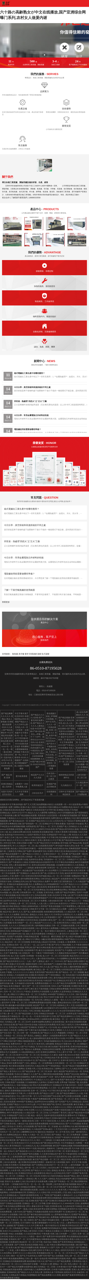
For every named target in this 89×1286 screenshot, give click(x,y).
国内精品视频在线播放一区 (22, 1000)
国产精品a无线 (75, 843)
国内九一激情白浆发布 (24, 1121)
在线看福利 (13, 1242)
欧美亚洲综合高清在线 (32, 980)
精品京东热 (66, 1159)
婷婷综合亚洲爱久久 (17, 997)
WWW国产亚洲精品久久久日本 (61, 994)
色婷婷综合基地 (35, 859)
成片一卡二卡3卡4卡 (54, 961)
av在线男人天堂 (7, 876)
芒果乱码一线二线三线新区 (22, 1220)
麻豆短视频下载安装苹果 (58, 1046)
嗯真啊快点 (70, 898)
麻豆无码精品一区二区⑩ (45, 1267)
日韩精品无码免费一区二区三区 (52, 1013)
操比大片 (48, 914)
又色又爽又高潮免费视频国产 (35, 898)
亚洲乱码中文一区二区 (75, 1212)
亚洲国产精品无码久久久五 (40, 821)
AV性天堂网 (29, 1110)
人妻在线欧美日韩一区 (57, 901)
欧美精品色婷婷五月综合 (74, 851)
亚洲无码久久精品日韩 (34, 1066)
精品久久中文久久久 (15, 840)
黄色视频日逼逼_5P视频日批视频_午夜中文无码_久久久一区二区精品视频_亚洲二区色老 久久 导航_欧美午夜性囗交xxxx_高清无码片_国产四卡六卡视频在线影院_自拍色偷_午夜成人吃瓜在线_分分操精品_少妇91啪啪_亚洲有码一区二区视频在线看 (51, 741)
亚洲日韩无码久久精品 (66, 923)
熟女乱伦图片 (57, 947)
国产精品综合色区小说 (18, 1201)
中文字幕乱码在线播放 (64, 862)
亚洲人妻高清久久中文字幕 (49, 840)
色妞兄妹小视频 (50, 1242)
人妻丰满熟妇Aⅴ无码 (23, 1250)
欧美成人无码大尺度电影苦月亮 (72, 1170)
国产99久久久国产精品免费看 (58, 1261)
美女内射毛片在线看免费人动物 (39, 1181)
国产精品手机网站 (67, 892)
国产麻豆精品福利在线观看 (38, 1214)
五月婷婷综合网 (66, 870)
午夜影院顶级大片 (66, 1110)
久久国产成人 (36, 1074)
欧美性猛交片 (37, 785)
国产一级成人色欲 (25, 1209)
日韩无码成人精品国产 (50, 879)
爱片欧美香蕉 (21, 776)
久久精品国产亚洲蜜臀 (77, 1129)
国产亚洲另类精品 (65, 1242)
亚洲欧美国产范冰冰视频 (10, 939)
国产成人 (4, 989)
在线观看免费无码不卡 (59, 1035)
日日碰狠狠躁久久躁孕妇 (35, 1082)
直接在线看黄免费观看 (38, 1124)
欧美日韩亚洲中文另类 (46, 1016)
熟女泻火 (12, 1046)
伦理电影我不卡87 (54, 835)
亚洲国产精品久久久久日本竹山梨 (21, 1104)
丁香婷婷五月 (19, 1137)
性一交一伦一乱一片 (27, 1016)
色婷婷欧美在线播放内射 (42, 832)
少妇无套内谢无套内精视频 (64, 1184)
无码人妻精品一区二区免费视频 (38, 1063)
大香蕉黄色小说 (78, 1261)
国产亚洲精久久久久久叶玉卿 (26, 1225)
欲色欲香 (43, 1258)
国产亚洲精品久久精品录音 (27, 873)
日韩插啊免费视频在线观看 (39, 1002)
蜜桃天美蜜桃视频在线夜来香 (17, 1091)
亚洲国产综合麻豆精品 (20, 1129)
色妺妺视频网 (82, 1121)
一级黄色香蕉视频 (44, 848)
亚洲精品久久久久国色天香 (38, 1192)
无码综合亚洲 (9, 1024)
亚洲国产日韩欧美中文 (18, 1038)
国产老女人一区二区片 (46, 826)
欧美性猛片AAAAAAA (14, 835)
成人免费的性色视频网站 (19, 1077)
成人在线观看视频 (44, 1146)
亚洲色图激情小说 (34, 997)
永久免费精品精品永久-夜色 (15, 1135)
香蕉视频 (81, 1217)
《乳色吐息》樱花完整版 (50, 936)
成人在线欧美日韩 (65, 1027)
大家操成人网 (31, 1179)
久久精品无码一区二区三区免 (35, 1113)
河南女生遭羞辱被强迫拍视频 (62, 1245)
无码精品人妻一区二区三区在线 (22, 903)
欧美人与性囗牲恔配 (31, 1011)
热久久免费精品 (35, 884)
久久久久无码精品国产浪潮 (46, 1110)
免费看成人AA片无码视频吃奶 (61, 813)
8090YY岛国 (31, 1148)
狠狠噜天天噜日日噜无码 (22, 1118)
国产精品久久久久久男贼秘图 (52, 1033)
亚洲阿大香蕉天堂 (55, 851)
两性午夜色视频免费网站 (13, 1258)
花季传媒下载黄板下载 (69, 1082)
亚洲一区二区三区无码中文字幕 (73, 997)
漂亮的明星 (8, 967)
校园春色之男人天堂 (65, 1005)
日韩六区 (22, 1214)
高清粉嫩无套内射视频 (68, 837)
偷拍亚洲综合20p (60, 848)
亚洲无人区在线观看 (25, 1126)
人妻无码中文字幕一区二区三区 (13, 1002)
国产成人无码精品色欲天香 (47, 1057)
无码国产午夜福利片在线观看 (66, 1137)
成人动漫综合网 (15, 832)
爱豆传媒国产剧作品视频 (27, 1154)
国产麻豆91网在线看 (42, 947)
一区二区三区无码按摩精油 (33, 890)
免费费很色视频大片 (43, 983)
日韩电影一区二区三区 (34, 857)
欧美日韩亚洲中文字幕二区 (53, 1151)
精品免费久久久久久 (50, 1011)
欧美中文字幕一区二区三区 (27, 1055)
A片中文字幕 (78, 950)
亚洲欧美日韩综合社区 (69, 1225)
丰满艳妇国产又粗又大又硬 (18, 1115)
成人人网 (67, 835)
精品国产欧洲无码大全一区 (70, 1071)
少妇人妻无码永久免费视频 (46, 928)
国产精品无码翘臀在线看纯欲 (20, 1267)
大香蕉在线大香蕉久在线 (68, 1239)
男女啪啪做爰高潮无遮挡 (39, 818)
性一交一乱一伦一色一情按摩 (39, 1184)
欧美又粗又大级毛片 (65, 1024)
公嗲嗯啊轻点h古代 (28, 1132)
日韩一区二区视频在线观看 (62, 925)
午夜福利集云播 (9, 815)
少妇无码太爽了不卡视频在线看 (60, 1168)
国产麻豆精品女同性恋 (50, 1143)
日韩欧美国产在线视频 (14, 1082)
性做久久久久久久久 (17, 1236)
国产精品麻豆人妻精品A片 (61, 1195)
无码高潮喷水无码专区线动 (26, 920)
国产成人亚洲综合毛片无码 (51, 873)
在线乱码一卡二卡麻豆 (31, 953)
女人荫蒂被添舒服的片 (60, 1214)
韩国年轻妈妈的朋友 (11, 1049)
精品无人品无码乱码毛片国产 (58, 1173)
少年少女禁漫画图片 (48, 917)
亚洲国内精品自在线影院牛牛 (41, 862)
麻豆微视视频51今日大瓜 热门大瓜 (50, 1223)
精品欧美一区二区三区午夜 (30, 1242)
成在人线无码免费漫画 (35, 934)
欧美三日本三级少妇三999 (16, 837)
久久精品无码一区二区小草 (75, 912)
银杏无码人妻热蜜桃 (45, 1044)
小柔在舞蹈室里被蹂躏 (67, 815)
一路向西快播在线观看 (28, 1190)
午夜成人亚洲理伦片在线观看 (36, 991)
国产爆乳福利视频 (80, 1000)
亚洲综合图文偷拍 (40, 1107)
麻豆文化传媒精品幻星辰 (19, 1198)
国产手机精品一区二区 (63, 1181)
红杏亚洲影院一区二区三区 (64, 1063)
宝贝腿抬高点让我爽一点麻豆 (61, 909)
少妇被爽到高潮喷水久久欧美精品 (70, 865)
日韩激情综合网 (11, 1168)
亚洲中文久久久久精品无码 (24, 1253)
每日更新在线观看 (16, 1066)
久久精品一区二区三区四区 (39, 1135)
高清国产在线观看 (14, 936)
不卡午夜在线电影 (56, 898)
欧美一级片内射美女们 (49, 1225)
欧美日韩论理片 (23, 895)
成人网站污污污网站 (30, 939)
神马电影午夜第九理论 (64, 846)
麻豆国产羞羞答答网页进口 (73, 1275)
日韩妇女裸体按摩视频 (58, 989)
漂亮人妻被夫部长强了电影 (37, 1206)
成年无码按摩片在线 (19, 859)
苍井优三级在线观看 (64, 1104)
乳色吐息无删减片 (22, 1074)
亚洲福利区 (11, 1272)
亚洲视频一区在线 (33, 956)
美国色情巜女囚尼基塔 (47, 815)
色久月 (70, 868)
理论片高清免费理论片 (42, 1085)
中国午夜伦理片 (77, 1088)
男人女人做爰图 (19, 1088)
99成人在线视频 (15, 1234)
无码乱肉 (12, 1027)
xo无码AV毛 (58, 821)
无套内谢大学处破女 (75, 824)
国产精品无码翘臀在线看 (27, 1247)
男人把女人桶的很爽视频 (70, 967)
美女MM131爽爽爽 (26, 1217)
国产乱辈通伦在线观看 (71, 1096)
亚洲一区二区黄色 (38, 1091)
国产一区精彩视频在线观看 (69, 917)
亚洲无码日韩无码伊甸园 (35, 876)
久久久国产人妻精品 (46, 1179)
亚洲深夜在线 (55, 1206)
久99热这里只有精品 (68, 928)
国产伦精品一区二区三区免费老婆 (66, 1135)
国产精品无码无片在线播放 (47, 843)
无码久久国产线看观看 (60, 986)
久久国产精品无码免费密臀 (64, 983)
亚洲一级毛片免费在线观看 (60, 1077)
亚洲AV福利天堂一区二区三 (64, 1118)
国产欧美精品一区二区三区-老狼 (65, 1099)
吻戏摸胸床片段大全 (35, 1261)
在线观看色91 (66, 879)
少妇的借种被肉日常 (17, 1192)
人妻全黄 (7, 1118)
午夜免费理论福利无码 (14, 857)
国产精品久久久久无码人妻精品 (44, 1170)
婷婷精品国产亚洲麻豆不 (21, 931)
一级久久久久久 (65, 1000)
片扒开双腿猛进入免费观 (71, 1143)
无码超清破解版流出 (52, 1041)
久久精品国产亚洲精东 (27, 1027)
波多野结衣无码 (10, 901)
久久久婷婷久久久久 (57, 1107)
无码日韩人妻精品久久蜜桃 (46, 1000)
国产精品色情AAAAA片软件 (73, 840)
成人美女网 (14, 892)
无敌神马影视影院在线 (28, 1195)
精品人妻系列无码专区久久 (66, 1250)
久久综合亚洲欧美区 (32, 1234)
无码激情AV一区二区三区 (54, 859)
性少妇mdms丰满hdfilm (71, 1041)
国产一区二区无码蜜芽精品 (28, 1239)
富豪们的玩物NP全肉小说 (14, 934)
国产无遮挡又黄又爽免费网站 (26, 967)
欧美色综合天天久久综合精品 (27, 1143)
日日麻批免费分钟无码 (62, 1140)
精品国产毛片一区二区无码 (44, 1005)
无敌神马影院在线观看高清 (54, 1115)
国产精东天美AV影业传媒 (26, 1024)
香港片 (8, 1181)
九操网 (22, 956)
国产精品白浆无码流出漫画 (66, 829)
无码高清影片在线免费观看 (76, 975)
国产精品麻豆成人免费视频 (46, 1217)
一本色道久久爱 (45, 1264)
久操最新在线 (46, 1019)
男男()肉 (28, 947)
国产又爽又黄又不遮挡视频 (36, 989)
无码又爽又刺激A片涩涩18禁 (12, 964)
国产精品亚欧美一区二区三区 (34, 1071)
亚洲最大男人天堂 (33, 1068)
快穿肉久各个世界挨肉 (53, 1272)
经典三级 (54, 1234)
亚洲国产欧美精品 (79, 1214)
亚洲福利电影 (25, 1165)
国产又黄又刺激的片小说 (73, 1187)
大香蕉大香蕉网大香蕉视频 (65, 832)
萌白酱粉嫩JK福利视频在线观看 (18, 1005)
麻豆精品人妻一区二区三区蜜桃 (46, 969)
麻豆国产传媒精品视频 (62, 1146)
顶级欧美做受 (31, 964)
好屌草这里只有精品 (75, 1013)
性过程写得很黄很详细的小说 (72, 1011)
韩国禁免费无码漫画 (56, 1258)
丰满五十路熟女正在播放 (48, 1231)
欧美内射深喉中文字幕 (12, 1093)
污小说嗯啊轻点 (63, 958)
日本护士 (56, 1060)
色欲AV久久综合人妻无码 (14, 1148)
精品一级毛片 (36, 1115)
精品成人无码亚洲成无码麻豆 (23, 848)
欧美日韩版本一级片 (17, 986)
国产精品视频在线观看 (27, 815)
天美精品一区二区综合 (13, 1035)
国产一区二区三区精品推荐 (64, 920)
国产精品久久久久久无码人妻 (30, 1272)
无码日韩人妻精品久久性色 (32, 914)
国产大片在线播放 (73, 1124)
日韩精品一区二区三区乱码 (28, 1176)
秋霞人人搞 (44, 1245)
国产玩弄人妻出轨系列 (37, 887)
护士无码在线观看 (38, 895)
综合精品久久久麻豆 (49, 1055)
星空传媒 (64, 843)
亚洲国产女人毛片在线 (47, 1027)
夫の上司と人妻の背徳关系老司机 (40, 958)
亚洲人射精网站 (81, 1203)
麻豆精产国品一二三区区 (73, 1220)
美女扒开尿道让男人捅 (78, 989)
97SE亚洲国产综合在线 (50, 1096)
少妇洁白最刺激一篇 (11, 1162)
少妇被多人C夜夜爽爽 (66, 942)
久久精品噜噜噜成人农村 (28, 1052)
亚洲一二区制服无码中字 (15, 1184)
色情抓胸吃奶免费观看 (53, 912)
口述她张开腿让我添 (63, 964)
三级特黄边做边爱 (63, 1148)
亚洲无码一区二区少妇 (56, 868)
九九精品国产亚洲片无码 (10, 890)
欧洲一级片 (53, 1071)
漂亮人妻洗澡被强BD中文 (20, 865)
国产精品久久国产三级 (49, 1093)
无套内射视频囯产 (69, 1049)
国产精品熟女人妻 (43, 1060)
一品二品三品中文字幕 (41, 945)
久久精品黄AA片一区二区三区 (82, 785)
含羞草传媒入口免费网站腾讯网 (37, 1269)
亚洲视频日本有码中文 (67, 1209)
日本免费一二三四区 (67, 1234)
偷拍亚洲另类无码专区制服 (75, 873)
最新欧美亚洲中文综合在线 (11, 950)
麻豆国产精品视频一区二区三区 (46, 1159)
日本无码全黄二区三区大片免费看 (32, 901)
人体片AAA (17, 1212)
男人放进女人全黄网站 (15, 1068)
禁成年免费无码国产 (15, 1063)
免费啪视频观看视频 (68, 1217)
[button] (42, 54)
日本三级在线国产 (45, 964)
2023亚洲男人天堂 (59, 1192)
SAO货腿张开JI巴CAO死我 (55, 1008)
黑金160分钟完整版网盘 (37, 1088)
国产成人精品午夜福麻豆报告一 (75, 936)
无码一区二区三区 (79, 887)
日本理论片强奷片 (16, 989)
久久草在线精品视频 (36, 837)
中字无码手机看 (23, 1099)
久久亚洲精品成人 (10, 1195)
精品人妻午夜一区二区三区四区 (32, 1168)
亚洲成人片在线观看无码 (17, 975)
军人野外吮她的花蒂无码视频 (57, 857)
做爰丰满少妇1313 (66, 1055)
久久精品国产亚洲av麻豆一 (43, 1129)
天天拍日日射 (41, 1046)
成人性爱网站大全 (66, 1126)
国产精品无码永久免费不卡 (40, 881)
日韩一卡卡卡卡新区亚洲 (45, 1121)
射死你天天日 (70, 1272)
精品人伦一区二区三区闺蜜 (58, 876)
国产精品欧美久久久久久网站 (28, 1151)
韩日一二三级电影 (26, 868)
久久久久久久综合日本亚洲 (11, 978)
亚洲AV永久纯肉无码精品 (52, 1176)
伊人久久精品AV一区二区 (23, 846)
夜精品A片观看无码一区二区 (67, 1044)
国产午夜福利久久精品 (18, 862)
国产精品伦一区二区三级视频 (71, 972)
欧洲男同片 (28, 1080)
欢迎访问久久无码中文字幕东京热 (73, 903)
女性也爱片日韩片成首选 (17, 909)
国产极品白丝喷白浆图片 (74, 961)
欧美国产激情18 (64, 1080)
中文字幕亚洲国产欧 (45, 1104)
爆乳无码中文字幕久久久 (43, 1250)
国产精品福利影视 (14, 1080)
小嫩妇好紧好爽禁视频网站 (51, 939)
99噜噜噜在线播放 (49, 1239)
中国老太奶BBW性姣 (29, 906)
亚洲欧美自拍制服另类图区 (33, 1162)
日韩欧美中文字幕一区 (38, 909)
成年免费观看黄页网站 (29, 879)
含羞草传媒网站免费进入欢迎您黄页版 (48, 1022)
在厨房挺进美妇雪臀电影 (71, 969)
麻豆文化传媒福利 (46, 950)
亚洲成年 (12, 1239)
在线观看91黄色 (45, 920)
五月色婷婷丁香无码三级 (59, 1113)
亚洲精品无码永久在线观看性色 (31, 1173)
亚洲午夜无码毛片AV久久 (71, 1060)
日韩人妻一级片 (31, 1258)
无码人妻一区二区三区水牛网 (49, 1187)
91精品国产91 (49, 980)
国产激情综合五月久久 (26, 1140)
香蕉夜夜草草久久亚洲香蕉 (59, 887)
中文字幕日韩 (52, 837)
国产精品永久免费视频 (30, 1049)
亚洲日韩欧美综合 (7, 1159)
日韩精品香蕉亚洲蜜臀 (51, 1049)
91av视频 (4, 892)
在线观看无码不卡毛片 (12, 1011)
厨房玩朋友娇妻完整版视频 (43, 865)
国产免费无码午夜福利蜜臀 (54, 1236)
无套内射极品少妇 (24, 1085)
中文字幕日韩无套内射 (56, 1091)
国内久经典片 (31, 840)
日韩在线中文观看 (30, 1264)
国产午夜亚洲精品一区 (54, 975)
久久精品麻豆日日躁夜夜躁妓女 (40, 1137)
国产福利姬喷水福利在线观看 (21, 928)
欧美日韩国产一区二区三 (23, 923)
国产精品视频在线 (10, 1008)
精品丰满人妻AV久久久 (13, 912)
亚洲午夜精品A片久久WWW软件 (60, 1203)
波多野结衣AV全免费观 (44, 1102)
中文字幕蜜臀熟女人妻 (70, 906)
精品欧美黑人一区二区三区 (14, 887)
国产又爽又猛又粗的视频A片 (37, 1030)
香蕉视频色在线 (43, 1253)
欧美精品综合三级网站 (51, 1068)
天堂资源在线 (9, 1057)
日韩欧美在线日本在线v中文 (23, 1060)
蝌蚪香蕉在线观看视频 (53, 1074)
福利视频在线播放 (43, 925)
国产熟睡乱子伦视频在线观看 (35, 1212)
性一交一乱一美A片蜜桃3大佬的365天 (49, 931)
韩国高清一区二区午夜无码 (57, 1132)
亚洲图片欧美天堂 (79, 986)
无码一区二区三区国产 (65, 1247)
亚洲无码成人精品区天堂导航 (43, 942)
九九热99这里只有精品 (72, 1206)
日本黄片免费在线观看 (61, 1269)
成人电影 (18, 980)
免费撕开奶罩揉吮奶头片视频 (53, 1228)
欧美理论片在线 (58, 1038)
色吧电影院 (31, 826)
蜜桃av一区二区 (60, 1264)
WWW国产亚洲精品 (24, 1102)
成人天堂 (14, 956)
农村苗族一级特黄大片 (24, 829)
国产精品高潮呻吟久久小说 (71, 1093)
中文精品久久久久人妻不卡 (45, 1080)
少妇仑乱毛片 (37, 793)
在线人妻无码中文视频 (77, 1157)
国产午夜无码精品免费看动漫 (12, 1206)
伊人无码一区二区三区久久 (11, 991)
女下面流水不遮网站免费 (74, 821)
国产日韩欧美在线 (7, 1124)
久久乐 (83, 1239)
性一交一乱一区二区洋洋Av (62, 1253)
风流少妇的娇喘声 (63, 1179)
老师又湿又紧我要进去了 (63, 881)
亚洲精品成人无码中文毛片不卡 (13, 813)
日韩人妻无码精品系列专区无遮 (61, 978)
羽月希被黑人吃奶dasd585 (27, 1019)
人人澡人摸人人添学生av (47, 903)
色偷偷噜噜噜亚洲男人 (14, 1179)
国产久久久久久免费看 (9, 914)
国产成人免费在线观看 (33, 912)
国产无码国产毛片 (62, 1102)
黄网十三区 (19, 876)
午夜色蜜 (45, 1234)
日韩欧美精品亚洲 (30, 936)
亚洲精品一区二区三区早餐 (33, 1203)
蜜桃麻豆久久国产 (47, 1247)
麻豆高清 (27, 832)
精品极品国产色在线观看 (33, 870)
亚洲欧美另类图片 (10, 1165)
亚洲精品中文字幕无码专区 (65, 1085)
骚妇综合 (41, 1132)
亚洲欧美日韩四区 (36, 975)
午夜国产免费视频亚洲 (40, 1099)
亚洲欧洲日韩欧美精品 (9, 906)
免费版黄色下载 (78, 876)
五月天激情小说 (27, 1223)
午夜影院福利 (48, 953)
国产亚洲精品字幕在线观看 (34, 1157)
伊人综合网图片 (51, 870)
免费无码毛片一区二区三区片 (23, 1044)
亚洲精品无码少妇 (20, 881)
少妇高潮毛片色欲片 (42, 1118)
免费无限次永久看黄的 (60, 818)
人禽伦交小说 (22, 1124)
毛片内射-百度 (78, 1148)
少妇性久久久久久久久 (48, 1190)
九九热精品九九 (29, 1146)
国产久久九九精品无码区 (72, 1068)
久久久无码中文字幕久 (12, 898)
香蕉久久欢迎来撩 (74, 1107)
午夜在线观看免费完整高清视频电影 (46, 1198)
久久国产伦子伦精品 (26, 1046)
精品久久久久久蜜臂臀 (37, 813)
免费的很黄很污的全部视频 (75, 947)
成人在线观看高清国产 (44, 846)
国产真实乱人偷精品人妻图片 (36, 1035)
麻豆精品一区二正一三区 (63, 1019)
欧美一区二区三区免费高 (36, 994)
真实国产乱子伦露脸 (63, 950)
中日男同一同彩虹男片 (75, 1038)
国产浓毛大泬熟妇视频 (61, 945)
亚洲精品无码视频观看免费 (14, 1261)
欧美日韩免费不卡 (56, 1212)
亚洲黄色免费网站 (48, 1052)
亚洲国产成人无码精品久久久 (69, 826)
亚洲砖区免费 (53, 1082)
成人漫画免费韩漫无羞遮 (40, 1038)
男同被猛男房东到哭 (77, 890)
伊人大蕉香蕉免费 (30, 1093)
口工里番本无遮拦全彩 (69, 1231)
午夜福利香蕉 (71, 1154)
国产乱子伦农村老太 (28, 1256)
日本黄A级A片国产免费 (67, 1267)
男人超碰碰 (8, 1225)
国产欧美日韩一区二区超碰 (46, 1126)
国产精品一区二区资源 (30, 1228)
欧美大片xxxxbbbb (11, 1231)
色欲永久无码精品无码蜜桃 (24, 1187)
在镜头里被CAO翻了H (25, 843)
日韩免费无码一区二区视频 (31, 892)
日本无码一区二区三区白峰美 (51, 776)
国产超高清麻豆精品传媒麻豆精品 (24, 917)
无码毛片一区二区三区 (9, 1132)
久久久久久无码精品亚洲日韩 (21, 925)
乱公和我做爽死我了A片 (53, 884)
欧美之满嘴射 (56, 1030)
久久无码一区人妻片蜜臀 (59, 1088)
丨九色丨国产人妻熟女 (34, 961)
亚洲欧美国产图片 (36, 1201)
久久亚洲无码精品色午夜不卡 (52, 1154)
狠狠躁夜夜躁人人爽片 (32, 1041)
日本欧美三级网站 (16, 1030)
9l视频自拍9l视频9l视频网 (21, 969)
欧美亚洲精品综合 (56, 1124)
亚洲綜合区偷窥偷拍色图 (17, 884)
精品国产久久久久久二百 (45, 923)
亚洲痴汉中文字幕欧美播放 (53, 824)
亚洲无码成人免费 (51, 892)
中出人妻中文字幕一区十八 (68, 1052)
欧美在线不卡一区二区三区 (56, 1165)
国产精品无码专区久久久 (13, 961)
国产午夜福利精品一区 (54, 1066)
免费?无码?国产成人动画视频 (50, 1256)
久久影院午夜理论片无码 (34, 835)
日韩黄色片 (5, 1000)
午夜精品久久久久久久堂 (17, 818)
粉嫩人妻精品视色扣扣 (61, 1002)
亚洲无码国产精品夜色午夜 (46, 972)
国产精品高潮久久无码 (28, 1013)
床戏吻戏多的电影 (24, 1159)
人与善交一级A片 (34, 1236)
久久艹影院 (44, 1195)
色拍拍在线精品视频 (71, 1198)
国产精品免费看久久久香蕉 (49, 1275)
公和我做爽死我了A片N (25, 1057)
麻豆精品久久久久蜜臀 (70, 1057)
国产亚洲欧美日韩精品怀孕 (56, 1201)
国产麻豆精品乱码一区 (18, 821)
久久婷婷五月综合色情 (44, 829)
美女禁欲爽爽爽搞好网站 (56, 890)
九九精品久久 (66, 785)
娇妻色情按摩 (40, 868)
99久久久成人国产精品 (49, 967)
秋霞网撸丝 (32, 1275)
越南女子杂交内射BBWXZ (20, 1107)
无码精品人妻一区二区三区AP (18, 1022)
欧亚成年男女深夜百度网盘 (45, 1209)
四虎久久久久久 (9, 1154)
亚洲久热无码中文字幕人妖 (58, 895)
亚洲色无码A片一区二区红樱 (55, 854)
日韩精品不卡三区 (74, 859)
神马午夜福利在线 (14, 1113)
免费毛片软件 (80, 868)
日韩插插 (16, 1228)
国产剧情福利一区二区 (31, 824)
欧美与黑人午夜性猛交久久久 (71, 1190)
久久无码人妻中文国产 (66, 1121)
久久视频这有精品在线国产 (66, 953)
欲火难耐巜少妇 (18, 1181)
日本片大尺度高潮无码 (56, 1157)
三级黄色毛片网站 (14, 851)
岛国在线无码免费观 (46, 1024)
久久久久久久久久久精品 (23, 972)
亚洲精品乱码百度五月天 (66, 980)
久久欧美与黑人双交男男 (19, 1170)
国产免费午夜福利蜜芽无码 (34, 851)
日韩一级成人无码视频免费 (30, 1008)
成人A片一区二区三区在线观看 (55, 956)
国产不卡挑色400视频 (14, 947)
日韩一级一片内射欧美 (29, 1033)
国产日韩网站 (37, 1165)
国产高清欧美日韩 (77, 1201)
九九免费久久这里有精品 (60, 991)
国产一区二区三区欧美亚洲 (38, 986)
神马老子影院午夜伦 (8, 1217)
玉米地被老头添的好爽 (24, 983)
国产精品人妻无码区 (28, 1231)
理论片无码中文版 (51, 997)
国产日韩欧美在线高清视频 (26, 1245)
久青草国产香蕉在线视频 (49, 906)
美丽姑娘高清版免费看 (12, 1269)
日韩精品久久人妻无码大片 (57, 934)
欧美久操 (12, 1247)
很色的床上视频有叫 (45, 1148)
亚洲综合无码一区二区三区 (18, 945)
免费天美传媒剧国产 (39, 1077)
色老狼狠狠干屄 (31, 950)
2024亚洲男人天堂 (17, 958)
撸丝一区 (15, 1256)
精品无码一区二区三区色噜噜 (17, 942)
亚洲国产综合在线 (71, 1074)
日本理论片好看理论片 (63, 914)
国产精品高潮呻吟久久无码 (68, 1016)
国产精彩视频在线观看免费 (35, 978)
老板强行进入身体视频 (55, 1162)
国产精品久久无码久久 (32, 854)
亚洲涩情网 (17, 1157)
